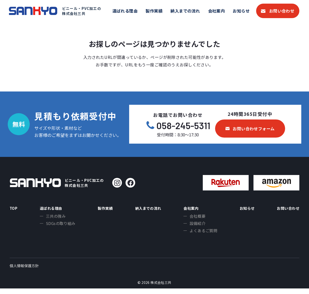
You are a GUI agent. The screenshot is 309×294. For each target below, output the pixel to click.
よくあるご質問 (202, 234)
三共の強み (54, 218)
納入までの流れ (185, 11)
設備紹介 (196, 226)
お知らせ (241, 11)
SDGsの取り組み (59, 226)
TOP (14, 209)
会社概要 (196, 218)
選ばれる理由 (125, 11)
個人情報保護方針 (24, 271)
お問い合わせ (282, 11)
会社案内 (216, 11)
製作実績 (154, 11)
